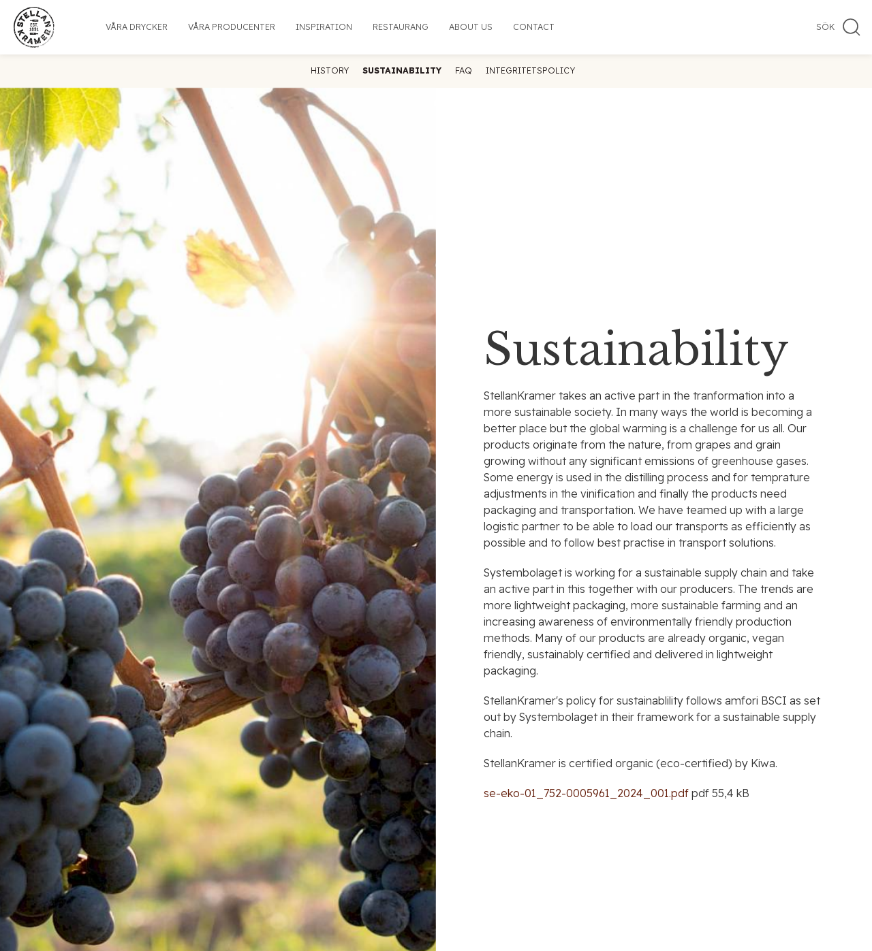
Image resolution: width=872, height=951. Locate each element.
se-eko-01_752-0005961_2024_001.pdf (586, 793)
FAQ (463, 70)
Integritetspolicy (530, 70)
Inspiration (324, 27)
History (330, 70)
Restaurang (401, 27)
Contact (534, 27)
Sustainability (401, 70)
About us (471, 27)
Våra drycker (137, 27)
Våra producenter (231, 27)
